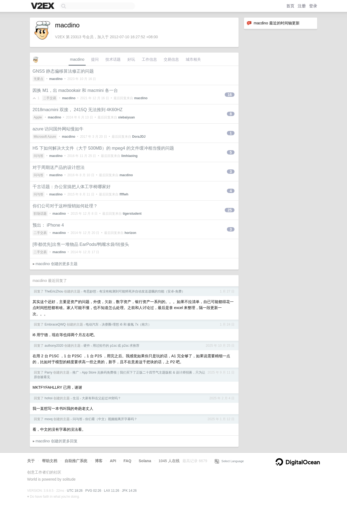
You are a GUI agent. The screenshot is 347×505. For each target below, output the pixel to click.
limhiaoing (129, 156)
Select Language (229, 461)
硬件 (86, 346)
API (113, 461)
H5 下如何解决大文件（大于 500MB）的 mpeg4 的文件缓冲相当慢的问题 (103, 148)
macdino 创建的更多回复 (57, 441)
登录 (313, 6)
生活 (76, 398)
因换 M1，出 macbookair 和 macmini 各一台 (75, 90)
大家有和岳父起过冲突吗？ (101, 398)
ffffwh (124, 194)
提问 (95, 59)
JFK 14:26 (129, 491)
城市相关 (193, 59)
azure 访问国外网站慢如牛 (58, 129)
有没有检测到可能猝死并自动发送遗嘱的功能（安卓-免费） (142, 291)
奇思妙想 (89, 291)
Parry (48, 372)
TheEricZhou (53, 291)
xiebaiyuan (126, 117)
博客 (98, 461)
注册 (302, 6)
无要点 (38, 79)
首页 (290, 6)
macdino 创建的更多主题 (57, 264)
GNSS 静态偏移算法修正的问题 (63, 71)
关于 (31, 461)
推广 (75, 372)
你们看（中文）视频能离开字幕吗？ (111, 419)
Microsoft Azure (45, 137)
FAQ (127, 461)
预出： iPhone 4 (48, 225)
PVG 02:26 (93, 491)
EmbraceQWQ (55, 324)
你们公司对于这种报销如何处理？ (65, 206)
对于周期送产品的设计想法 (59, 167)
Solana (145, 461)
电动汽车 (92, 324)
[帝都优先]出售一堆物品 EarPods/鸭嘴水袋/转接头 (81, 244)
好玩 (131, 59)
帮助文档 (49, 461)
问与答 (38, 156)
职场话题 (40, 213)
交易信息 (171, 59)
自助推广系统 (76, 461)
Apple (38, 117)
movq (48, 419)
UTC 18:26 (75, 491)
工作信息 (149, 59)
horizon (130, 233)
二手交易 (49, 98)
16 (229, 94)
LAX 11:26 (111, 491)
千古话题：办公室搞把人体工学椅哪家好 (72, 186)
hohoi (48, 398)
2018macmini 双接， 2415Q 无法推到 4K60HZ (78, 109)
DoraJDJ (138, 137)
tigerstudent (132, 213)
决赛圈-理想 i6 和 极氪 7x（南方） (126, 324)
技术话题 (113, 59)
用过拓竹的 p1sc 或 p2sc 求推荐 (116, 346)
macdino (77, 59)
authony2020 (53, 346)
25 (229, 210)
